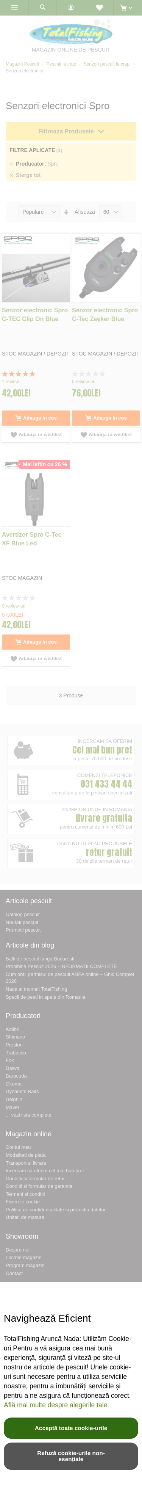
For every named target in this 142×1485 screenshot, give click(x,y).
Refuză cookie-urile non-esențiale (71, 1456)
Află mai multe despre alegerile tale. (56, 1405)
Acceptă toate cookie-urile (71, 1428)
